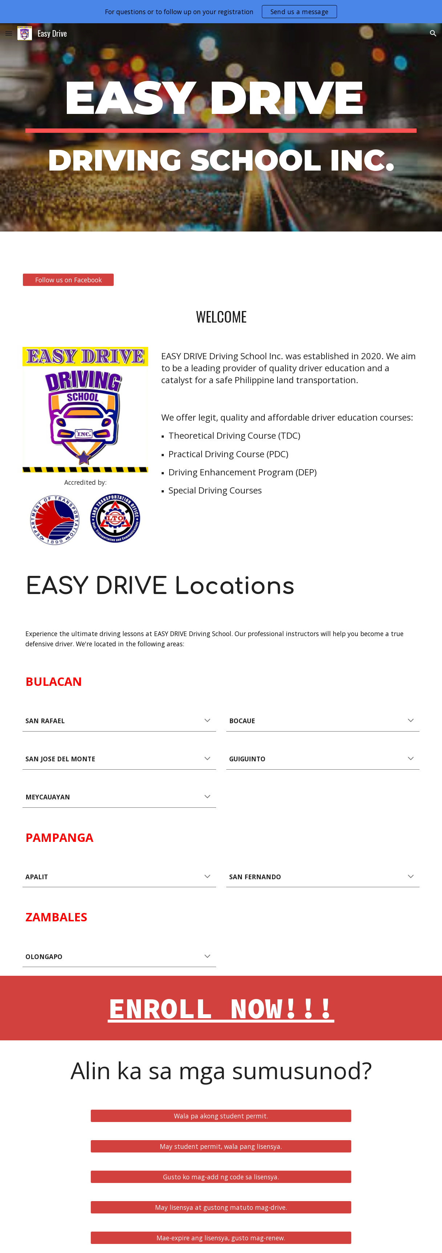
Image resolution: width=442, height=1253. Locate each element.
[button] (8, 33)
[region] (221, 11)
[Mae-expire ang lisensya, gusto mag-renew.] (221, 1238)
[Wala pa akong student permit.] (221, 1116)
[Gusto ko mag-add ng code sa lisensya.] (221, 1177)
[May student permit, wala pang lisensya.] (221, 1146)
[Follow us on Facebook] (68, 280)
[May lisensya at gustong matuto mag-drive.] (221, 1207)
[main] (221, 127)
